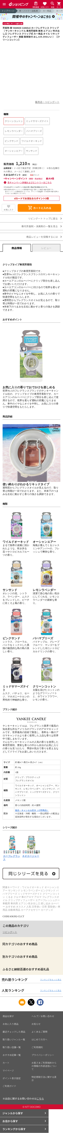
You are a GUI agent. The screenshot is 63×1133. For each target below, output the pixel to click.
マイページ (8, 1070)
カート (6, 1062)
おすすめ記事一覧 (12, 1055)
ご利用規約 (37, 1047)
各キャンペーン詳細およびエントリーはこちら (30, 182)
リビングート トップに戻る (43, 218)
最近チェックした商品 (14, 1031)
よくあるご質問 (39, 1031)
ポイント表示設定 (12, 1078)
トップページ (8, 10)
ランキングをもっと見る (50, 979)
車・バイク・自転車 (28, 10)
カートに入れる (39, 208)
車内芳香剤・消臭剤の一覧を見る (39, 226)
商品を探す (8, 1016)
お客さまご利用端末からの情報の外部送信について (44, 1066)
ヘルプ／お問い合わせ (43, 1016)
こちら (40, 1098)
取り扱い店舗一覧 (12, 1047)
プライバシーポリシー (43, 1055)
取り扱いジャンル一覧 (14, 1039)
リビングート (10, 932)
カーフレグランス (12, 856)
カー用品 (47, 10)
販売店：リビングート (47, 102)
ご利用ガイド (9, 1086)
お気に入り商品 (10, 1024)
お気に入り (8, 209)
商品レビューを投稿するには (42, 237)
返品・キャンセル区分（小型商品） (32, 810)
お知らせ (36, 1024)
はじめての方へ (39, 1039)
